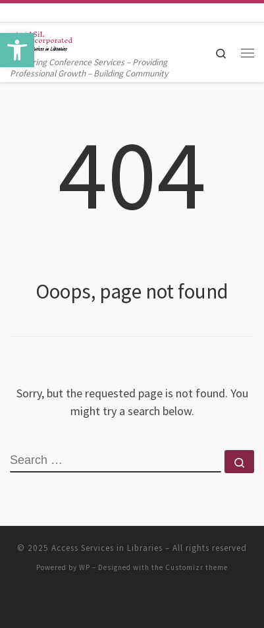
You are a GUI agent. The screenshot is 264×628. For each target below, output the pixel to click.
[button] (17, 50)
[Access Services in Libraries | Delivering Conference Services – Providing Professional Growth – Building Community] (41, 39)
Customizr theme (196, 567)
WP (84, 567)
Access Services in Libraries (107, 548)
